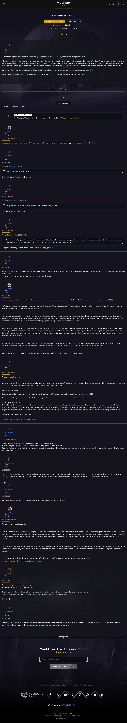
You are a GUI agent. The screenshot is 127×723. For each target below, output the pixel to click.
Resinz (33, 420)
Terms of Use (51, 685)
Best (23, 106)
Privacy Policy (69, 685)
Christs (57, 29)
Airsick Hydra (36, 561)
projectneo (60, 25)
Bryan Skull (13, 201)
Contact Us (86, 685)
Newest (6, 106)
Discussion (75, 21)
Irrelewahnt (13, 235)
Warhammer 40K (55, 21)
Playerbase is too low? (23, 115)
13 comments (63, 103)
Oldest (15, 106)
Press (37, 685)
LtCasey (12, 167)
